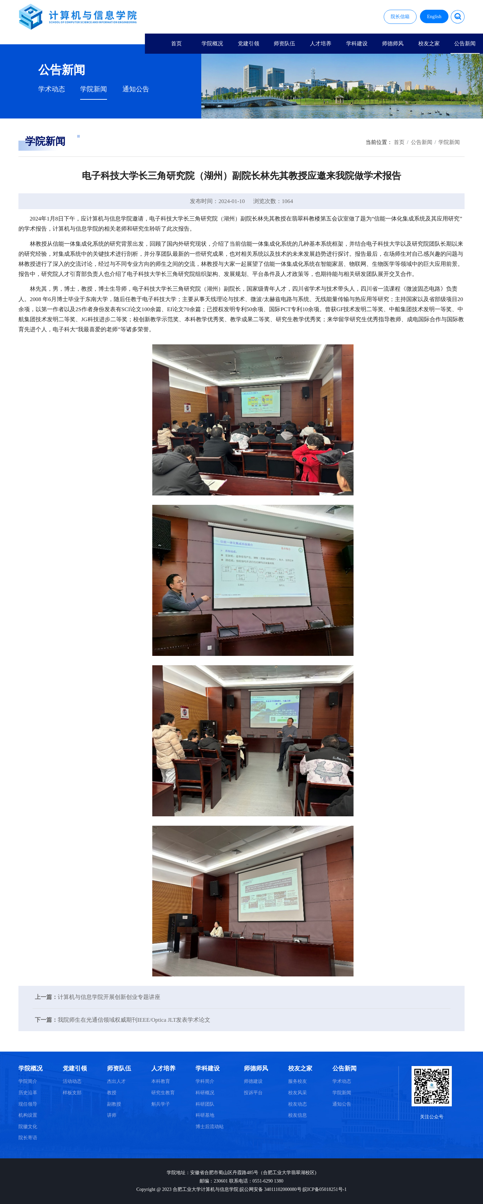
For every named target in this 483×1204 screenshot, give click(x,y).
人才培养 (320, 43)
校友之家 (429, 43)
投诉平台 (253, 1092)
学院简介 (27, 1081)
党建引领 (248, 43)
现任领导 (27, 1104)
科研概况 (205, 1092)
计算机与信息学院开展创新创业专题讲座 (109, 997)
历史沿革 (27, 1092)
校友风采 (297, 1092)
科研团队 (205, 1104)
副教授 (114, 1104)
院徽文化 (27, 1126)
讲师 (111, 1115)
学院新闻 (93, 89)
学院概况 (212, 43)
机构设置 (27, 1115)
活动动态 (72, 1081)
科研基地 (205, 1115)
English (434, 16)
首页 (176, 43)
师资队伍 (284, 43)
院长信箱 (400, 16)
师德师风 (393, 43)
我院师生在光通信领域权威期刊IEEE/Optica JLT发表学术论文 (134, 1020)
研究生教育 (163, 1092)
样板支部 (72, 1092)
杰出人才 (116, 1081)
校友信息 (297, 1115)
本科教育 (160, 1081)
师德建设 (253, 1081)
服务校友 (297, 1081)
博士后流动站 (210, 1126)
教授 (111, 1092)
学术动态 (51, 89)
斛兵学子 (160, 1104)
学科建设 (357, 43)
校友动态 (297, 1104)
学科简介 (205, 1081)
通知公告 (135, 89)
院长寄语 (27, 1137)
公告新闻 (465, 43)
